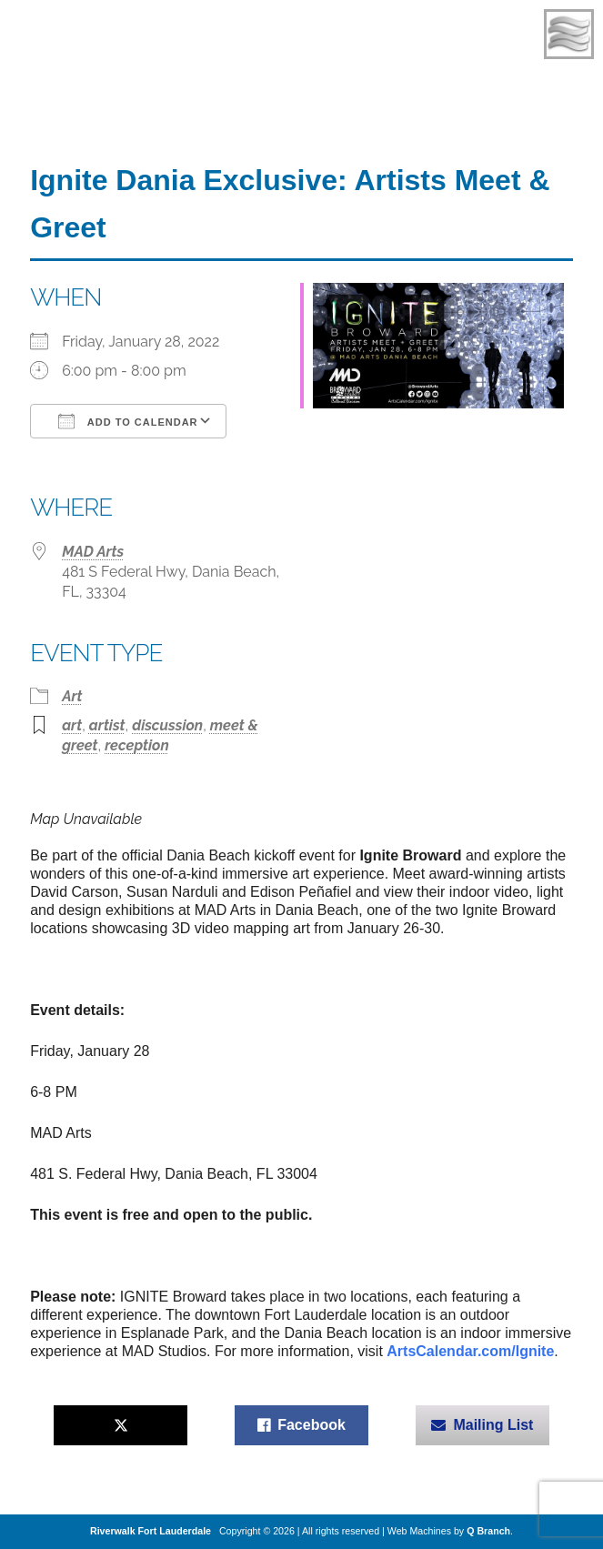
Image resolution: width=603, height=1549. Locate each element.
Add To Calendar (127, 421)
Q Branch (488, 1530)
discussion (167, 725)
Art (72, 696)
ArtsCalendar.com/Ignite (470, 1351)
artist (107, 725)
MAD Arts (93, 551)
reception (137, 745)
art (72, 725)
